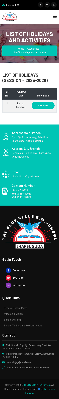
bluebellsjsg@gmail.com (19, 362)
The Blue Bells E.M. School (37, 384)
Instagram (15, 285)
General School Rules (15, 308)
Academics (33, 48)
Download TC (10, 4)
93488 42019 (28, 367)
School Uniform (12, 319)
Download (43, 105)
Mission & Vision (13, 313)
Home (20, 48)
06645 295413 (14, 367)
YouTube (15, 277)
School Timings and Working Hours (23, 325)
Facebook (15, 270)
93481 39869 (42, 367)
